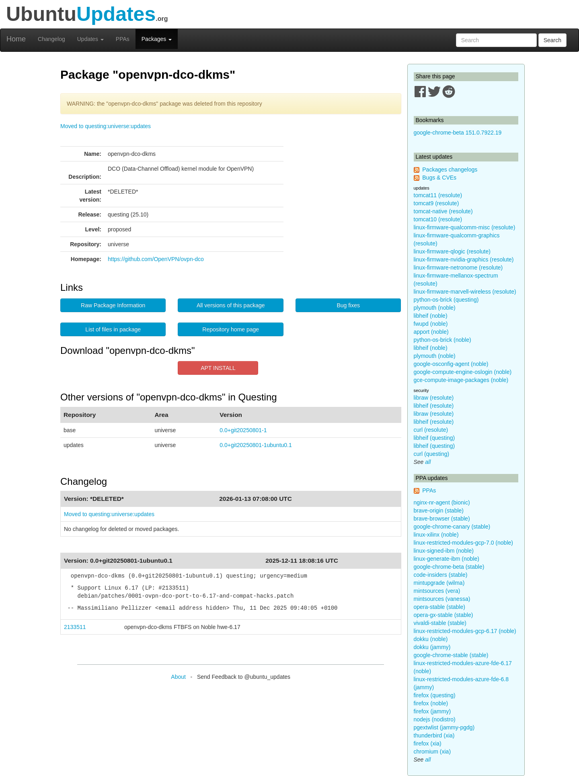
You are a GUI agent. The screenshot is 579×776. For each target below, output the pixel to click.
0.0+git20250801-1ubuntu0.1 (256, 445)
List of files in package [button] (113, 329)
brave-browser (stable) (442, 518)
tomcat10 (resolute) (438, 219)
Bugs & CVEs (439, 177)
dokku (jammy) (432, 647)
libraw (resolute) (434, 397)
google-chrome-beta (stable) (449, 567)
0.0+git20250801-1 (243, 430)
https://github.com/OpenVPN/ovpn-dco (156, 259)
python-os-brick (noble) (442, 340)
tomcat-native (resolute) (443, 211)
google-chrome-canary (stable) (452, 526)
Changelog (51, 39)
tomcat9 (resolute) (436, 203)
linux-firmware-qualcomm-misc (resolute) (464, 227)
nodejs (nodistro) (435, 719)
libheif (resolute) (434, 405)
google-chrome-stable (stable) (451, 655)
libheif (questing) (434, 438)
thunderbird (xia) (434, 735)
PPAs (122, 39)
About (178, 677)
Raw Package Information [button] (113, 305)
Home (16, 39)
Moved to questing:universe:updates (105, 126)
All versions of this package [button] (231, 305)
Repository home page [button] (230, 329)
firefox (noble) (431, 703)
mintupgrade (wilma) (439, 583)
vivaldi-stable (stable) (440, 623)
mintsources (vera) (437, 591)
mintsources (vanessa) (442, 599)
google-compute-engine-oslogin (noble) (463, 372)
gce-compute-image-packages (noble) (461, 380)
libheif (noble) (431, 315)
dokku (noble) (431, 639)
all (428, 462)
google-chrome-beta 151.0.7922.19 (458, 132)
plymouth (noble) (435, 307)
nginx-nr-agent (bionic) (442, 502)
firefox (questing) (435, 695)
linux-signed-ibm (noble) (444, 550)
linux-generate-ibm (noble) (446, 558)
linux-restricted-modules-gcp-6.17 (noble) (465, 631)
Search (552, 40)
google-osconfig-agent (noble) (451, 364)
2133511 (75, 627)
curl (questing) (432, 454)
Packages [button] (157, 39)
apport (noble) (431, 332)
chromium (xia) (432, 751)
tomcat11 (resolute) (438, 195)
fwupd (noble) (431, 324)
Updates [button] (90, 39)
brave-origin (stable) (439, 510)
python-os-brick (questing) (446, 299)
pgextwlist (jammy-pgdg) (444, 727)
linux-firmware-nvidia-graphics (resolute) (464, 259)
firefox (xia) (427, 743)
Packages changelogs (449, 169)
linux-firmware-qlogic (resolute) (452, 251)
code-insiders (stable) (441, 575)
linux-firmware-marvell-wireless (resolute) (465, 291)
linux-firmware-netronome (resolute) (458, 267)
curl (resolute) (431, 430)
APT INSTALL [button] (218, 368)
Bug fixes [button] (348, 305)
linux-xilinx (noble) (436, 534)
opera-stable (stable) (439, 607)
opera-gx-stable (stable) (443, 615)
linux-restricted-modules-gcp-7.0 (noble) (463, 542)
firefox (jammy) (432, 711)
